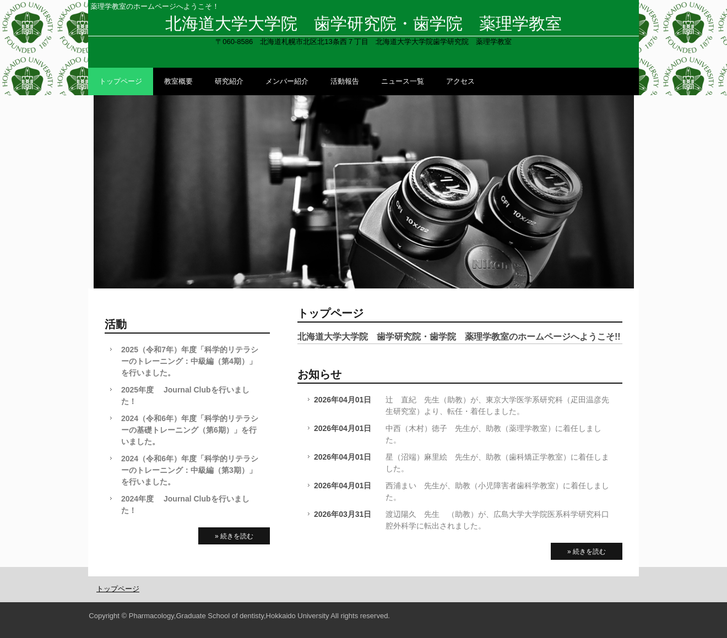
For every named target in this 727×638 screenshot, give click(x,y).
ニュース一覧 (402, 81)
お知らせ (319, 374)
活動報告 (344, 81)
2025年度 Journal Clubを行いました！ (185, 395)
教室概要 (178, 81)
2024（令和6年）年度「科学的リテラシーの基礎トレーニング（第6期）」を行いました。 (189, 430)
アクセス (460, 81)
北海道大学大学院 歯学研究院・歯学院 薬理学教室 (363, 23)
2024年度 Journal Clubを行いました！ (185, 504)
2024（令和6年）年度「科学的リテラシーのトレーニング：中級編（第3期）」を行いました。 (189, 470)
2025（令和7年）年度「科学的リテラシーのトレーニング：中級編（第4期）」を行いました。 (189, 361)
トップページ (120, 81)
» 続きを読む (586, 551)
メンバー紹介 (286, 81)
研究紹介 (229, 81)
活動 (116, 324)
